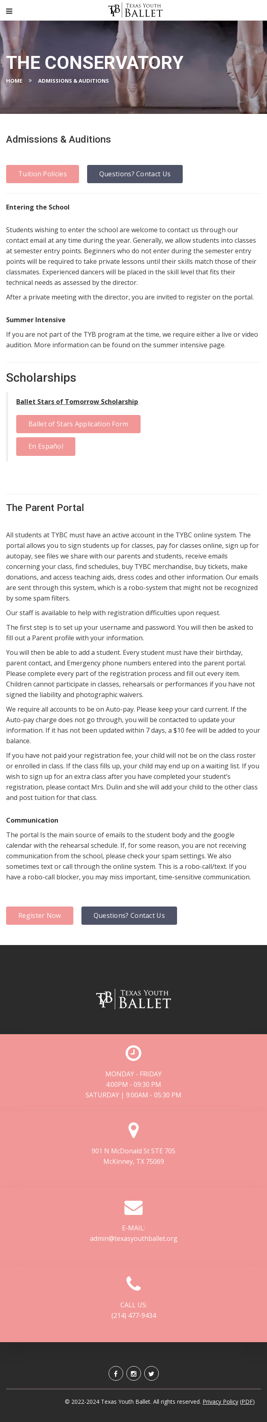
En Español (45, 446)
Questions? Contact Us (135, 173)
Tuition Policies (42, 173)
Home (14, 80)
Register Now (39, 915)
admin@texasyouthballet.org (133, 1238)
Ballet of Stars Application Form (78, 423)
